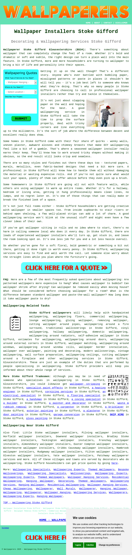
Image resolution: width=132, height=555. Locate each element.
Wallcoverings (80, 473)
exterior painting (40, 410)
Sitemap (5, 528)
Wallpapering (12, 492)
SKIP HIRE (117, 414)
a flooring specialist (83, 395)
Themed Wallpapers (101, 469)
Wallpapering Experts (69, 469)
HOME (88, 23)
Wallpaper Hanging (58, 492)
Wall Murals (66, 488)
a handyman (34, 399)
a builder (10, 403)
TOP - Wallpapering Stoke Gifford (27, 502)
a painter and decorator (67, 403)
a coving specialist (86, 399)
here (115, 463)
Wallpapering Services (90, 492)
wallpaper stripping (85, 384)
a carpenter (65, 407)
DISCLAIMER (121, 23)
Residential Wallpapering (66, 484)
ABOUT (97, 23)
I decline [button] (90, 545)
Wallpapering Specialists (31, 469)
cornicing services (59, 391)
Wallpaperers (118, 492)
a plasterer (91, 410)
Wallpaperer (44, 488)
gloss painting (36, 418)
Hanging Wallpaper (40, 481)
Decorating (66, 481)
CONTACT (108, 23)
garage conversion (67, 414)
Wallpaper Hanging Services (88, 477)
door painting (13, 414)
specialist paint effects (44, 387)
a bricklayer (114, 407)
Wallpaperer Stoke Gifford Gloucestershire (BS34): (44, 49)
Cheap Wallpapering (17, 488)
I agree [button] (78, 545)
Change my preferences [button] (109, 545)
